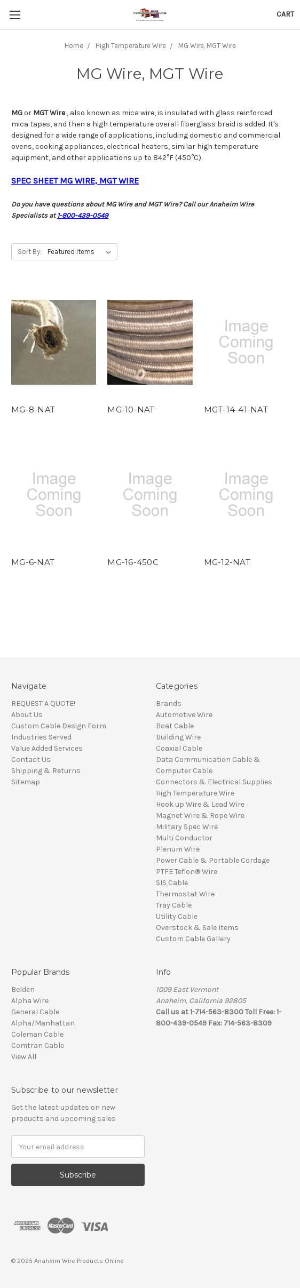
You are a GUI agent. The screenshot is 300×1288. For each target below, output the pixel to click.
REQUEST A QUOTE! (43, 703)
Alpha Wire (30, 1000)
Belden (23, 989)
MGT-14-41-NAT (236, 409)
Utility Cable (177, 916)
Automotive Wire (184, 714)
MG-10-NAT (130, 409)
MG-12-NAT (227, 562)
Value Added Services (47, 748)
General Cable (35, 1011)
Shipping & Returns (46, 770)
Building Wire (178, 737)
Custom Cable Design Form (58, 725)
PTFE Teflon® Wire (186, 871)
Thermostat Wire (185, 894)
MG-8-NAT (33, 409)
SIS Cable (172, 882)
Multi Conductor (184, 837)
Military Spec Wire (187, 826)
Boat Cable (175, 725)
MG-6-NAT (32, 562)
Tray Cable (174, 905)
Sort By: (30, 252)
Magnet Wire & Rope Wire (200, 815)
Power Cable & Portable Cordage (213, 860)
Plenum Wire (178, 849)
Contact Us (31, 759)
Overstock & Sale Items (197, 927)
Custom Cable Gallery (193, 938)
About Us (27, 714)
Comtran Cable (37, 1045)
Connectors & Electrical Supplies (214, 781)
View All (23, 1056)
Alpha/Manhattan (43, 1023)
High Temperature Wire (195, 793)
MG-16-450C (133, 562)
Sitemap (25, 781)
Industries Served (41, 737)
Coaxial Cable (179, 748)
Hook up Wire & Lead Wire (200, 804)
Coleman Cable (37, 1034)
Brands (168, 703)
